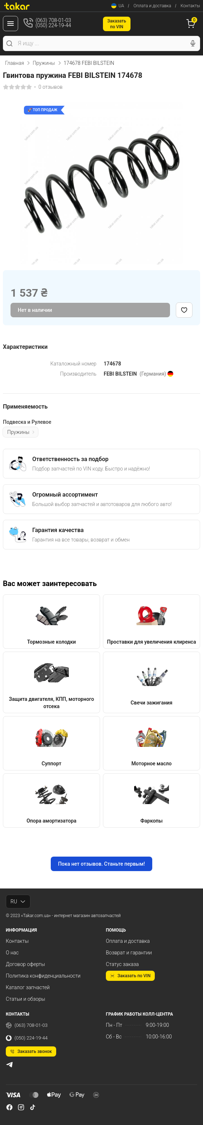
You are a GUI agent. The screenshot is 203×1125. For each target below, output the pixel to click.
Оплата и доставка (152, 5)
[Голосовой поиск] (193, 43)
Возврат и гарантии (129, 952)
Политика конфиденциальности (43, 976)
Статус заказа (122, 964)
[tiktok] (32, 1107)
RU (18, 901)
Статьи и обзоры (25, 999)
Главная (14, 63)
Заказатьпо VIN (116, 23)
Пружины (44, 63)
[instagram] (21, 1107)
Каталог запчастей (28, 987)
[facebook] (9, 1107)
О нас (12, 952)
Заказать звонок (31, 1051)
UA (117, 5)
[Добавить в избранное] (184, 310)
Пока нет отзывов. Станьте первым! (101, 864)
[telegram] (9, 1064)
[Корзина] (191, 23)
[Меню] (10, 23)
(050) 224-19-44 (26, 1038)
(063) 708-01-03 (26, 1025)
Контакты (190, 5)
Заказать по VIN (130, 975)
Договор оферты (25, 964)
